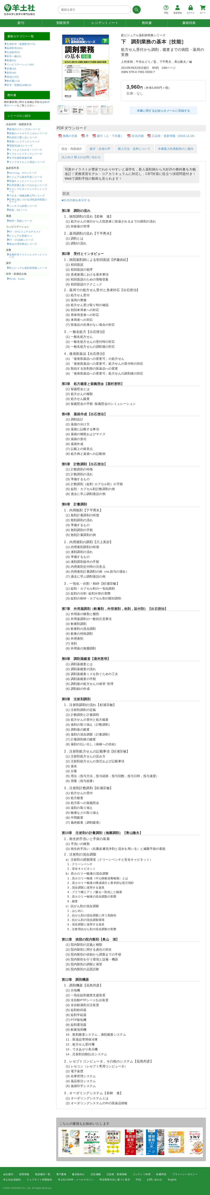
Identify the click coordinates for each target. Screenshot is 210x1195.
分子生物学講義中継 (20, 158)
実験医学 (63, 23)
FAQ (138, 1179)
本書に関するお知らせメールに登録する (163, 110)
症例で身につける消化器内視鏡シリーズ (28, 200)
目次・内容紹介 (72, 148)
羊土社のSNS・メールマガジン (76, 1179)
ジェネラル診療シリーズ (23, 205)
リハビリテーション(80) (20, 64)
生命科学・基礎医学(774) (21, 44)
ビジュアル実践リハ (20, 235)
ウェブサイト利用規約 (39, 1179)
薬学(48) (11, 72)
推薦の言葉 (70, 135)
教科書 (147, 23)
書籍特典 (189, 23)
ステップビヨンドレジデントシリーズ (28, 190)
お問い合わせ (154, 1179)
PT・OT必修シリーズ (21, 239)
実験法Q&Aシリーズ (20, 145)
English (172, 1179)
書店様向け (78, 1174)
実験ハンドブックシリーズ (24, 141)
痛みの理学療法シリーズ (23, 244)
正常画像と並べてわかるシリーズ (28, 185)
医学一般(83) (14, 56)
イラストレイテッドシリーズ (25, 153)
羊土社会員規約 (12, 1179)
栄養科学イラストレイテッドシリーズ (28, 255)
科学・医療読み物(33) (19, 85)
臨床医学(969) (14, 48)
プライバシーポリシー (185, 1174)
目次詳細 (138, 135)
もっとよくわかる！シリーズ (25, 149)
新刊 (20, 23)
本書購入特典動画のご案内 (176, 148)
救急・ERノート (18, 210)
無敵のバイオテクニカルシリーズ (28, 133)
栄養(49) (11, 68)
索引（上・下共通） (110, 135)
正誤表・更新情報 (117, 1174)
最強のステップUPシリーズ (24, 129)
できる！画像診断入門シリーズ (27, 195)
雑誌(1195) (12, 76)
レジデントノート (104, 23)
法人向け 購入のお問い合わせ (81, 157)
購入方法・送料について (134, 148)
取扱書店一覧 (42, 1174)
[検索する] (136, 10)
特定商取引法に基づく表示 (114, 1179)
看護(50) (11, 60)
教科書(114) (13, 80)
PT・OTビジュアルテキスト (25, 231)
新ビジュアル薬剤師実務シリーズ (28, 268)
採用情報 (24, 1174)
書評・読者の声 (100, 148)
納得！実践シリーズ (20, 220)
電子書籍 (61, 1174)
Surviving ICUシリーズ (23, 172)
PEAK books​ (16, 278)
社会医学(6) (13, 52)
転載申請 (161, 1174)
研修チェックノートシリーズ (25, 181)
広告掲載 (96, 1174)
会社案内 (8, 1174)
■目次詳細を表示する (76, 200)
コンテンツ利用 (142, 1174)
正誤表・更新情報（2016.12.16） (174, 135)
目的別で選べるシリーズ (23, 137)
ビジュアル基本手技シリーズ (25, 177)
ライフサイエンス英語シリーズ (27, 162)
